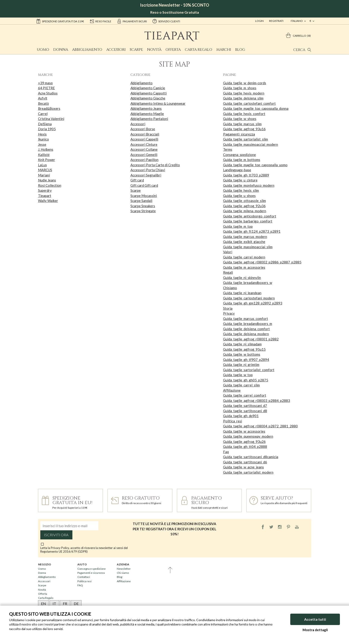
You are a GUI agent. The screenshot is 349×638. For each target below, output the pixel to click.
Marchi (223, 49)
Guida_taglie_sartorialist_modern (248, 472)
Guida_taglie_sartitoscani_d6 (245, 462)
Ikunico (43, 139)
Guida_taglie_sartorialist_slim (245, 139)
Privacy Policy (60, 548)
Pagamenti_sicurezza (239, 134)
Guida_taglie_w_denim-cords (244, 83)
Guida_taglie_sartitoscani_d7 (245, 405)
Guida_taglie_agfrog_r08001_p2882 (251, 339)
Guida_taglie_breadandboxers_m (247, 324)
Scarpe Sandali (141, 201)
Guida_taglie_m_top (238, 226)
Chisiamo (230, 288)
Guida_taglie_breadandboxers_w (247, 283)
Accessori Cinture (143, 144)
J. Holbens (45, 149)
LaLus (42, 165)
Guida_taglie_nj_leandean (242, 293)
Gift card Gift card (144, 185)
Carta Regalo (198, 49)
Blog (240, 49)
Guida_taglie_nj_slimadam (242, 344)
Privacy (229, 313)
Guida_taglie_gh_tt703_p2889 (246, 175)
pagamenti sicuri (132, 21)
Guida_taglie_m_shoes (239, 88)
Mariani (44, 175)
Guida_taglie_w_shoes (239, 119)
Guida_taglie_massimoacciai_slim (248, 247)
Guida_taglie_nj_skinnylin (242, 278)
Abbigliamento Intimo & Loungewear (158, 103)
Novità (154, 49)
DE (76, 603)
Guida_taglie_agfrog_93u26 (244, 441)
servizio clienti (166, 21)
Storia (227, 308)
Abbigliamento (87, 49)
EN (43, 603)
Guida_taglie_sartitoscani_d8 (245, 411)
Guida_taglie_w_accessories (244, 431)
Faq (226, 452)
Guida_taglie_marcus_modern (245, 237)
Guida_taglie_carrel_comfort (244, 395)
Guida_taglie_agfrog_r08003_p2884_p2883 (256, 400)
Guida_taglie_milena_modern (244, 211)
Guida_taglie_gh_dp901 (241, 416)
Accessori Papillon (144, 160)
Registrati (276, 21)
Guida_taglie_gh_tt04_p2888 (245, 446)
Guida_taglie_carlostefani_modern (249, 298)
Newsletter (124, 568)
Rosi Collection (49, 185)
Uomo (43, 49)
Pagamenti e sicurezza (91, 572)
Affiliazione (232, 390)
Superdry (45, 190)
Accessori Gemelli (143, 155)
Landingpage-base (237, 170)
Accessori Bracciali (144, 134)
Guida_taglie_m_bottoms (241, 160)
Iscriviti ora (56, 535)
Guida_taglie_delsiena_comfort (246, 329)
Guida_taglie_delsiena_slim (243, 98)
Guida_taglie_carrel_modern (244, 257)
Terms (227, 149)
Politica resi (84, 581)
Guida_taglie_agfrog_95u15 (244, 349)
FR (65, 603)
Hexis (42, 134)
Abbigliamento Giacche (147, 98)
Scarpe (136, 49)
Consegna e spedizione (91, 568)
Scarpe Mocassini (143, 196)
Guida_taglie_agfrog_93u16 (244, 129)
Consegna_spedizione (239, 155)
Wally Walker (48, 201)
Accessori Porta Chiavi (147, 170)
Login (259, 21)
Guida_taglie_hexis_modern (243, 93)
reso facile (100, 21)
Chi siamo (123, 572)
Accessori (116, 49)
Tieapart (44, 196)
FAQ (80, 585)
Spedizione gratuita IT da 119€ (60, 21)
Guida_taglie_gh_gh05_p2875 (245, 380)
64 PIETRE (46, 88)
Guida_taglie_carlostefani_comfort (249, 103)
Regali (228, 272)
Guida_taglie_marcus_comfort (245, 318)
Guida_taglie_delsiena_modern (246, 334)
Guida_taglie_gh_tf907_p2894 (246, 359)
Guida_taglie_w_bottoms (241, 354)
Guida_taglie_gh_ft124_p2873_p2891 (251, 231)
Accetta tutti (315, 619)
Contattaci (83, 577)
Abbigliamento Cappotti (148, 93)
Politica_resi (232, 421)
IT (54, 603)
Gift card (137, 180)
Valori (227, 252)
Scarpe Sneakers (142, 206)
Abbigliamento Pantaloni (149, 119)
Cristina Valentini (51, 119)
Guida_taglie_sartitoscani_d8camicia (250, 457)
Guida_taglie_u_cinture (240, 180)
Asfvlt (42, 98)
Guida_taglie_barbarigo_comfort (247, 221)
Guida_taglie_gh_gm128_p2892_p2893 (252, 303)
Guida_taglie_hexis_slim (241, 190)
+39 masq (45, 83)
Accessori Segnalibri (145, 175)
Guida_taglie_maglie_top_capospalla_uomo (255, 165)
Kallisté (44, 155)
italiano (297, 21)
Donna (60, 49)
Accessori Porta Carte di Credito (155, 165)
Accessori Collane (144, 149)
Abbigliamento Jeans (146, 108)
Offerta (173, 49)
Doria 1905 (47, 129)
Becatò (43, 103)
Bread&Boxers (49, 108)
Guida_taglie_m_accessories (244, 267)
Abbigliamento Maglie (147, 114)
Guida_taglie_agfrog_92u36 (244, 206)
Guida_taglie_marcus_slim (242, 124)
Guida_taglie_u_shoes (239, 196)
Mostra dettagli (315, 630)
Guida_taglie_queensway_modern (248, 436)
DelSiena (45, 124)
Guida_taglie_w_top (238, 375)
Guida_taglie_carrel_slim (241, 385)
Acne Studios (48, 93)
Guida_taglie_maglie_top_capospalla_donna (255, 108)
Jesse (42, 144)
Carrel (43, 114)
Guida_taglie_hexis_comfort (244, 114)
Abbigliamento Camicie (147, 88)
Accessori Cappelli (144, 139)
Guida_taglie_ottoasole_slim (244, 201)
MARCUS (45, 170)
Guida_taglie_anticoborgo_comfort (249, 216)
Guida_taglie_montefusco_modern (248, 185)
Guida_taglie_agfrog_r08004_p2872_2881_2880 (260, 426)
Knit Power (46, 160)
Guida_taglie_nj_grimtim (241, 364)
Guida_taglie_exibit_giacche (244, 242)
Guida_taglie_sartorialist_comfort (248, 370)
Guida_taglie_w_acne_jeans (243, 467)
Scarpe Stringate (143, 211)
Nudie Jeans (47, 180)
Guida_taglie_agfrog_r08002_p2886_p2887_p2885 (262, 262)
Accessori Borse (142, 129)
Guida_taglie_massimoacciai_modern (250, 144)
